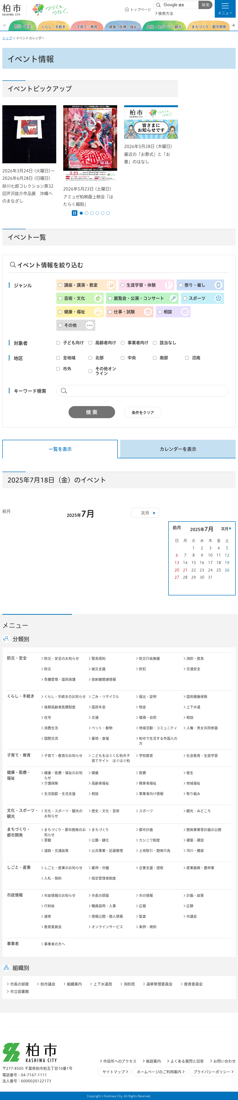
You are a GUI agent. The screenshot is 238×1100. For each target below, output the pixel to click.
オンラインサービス (107, 927)
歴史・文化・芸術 (105, 811)
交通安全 (193, 669)
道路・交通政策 (56, 850)
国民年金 (99, 707)
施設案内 (153, 1061)
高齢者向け (105, 343)
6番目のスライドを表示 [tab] (108, 213)
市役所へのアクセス (119, 1061)
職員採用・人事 (104, 906)
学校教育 (146, 755)
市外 (67, 369)
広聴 (189, 906)
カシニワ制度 (149, 840)
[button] (225, 9)
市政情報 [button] (15, 895)
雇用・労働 (100, 868)
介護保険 (51, 783)
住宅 (47, 717)
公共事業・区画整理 (107, 850)
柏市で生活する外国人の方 (158, 741)
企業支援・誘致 (151, 868)
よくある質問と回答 (187, 1061)
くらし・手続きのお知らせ (65, 696)
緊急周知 (99, 658)
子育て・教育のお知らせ (63, 755)
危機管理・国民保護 (60, 679)
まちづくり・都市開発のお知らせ (65, 832)
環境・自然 (147, 717)
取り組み (193, 793)
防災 (47, 669)
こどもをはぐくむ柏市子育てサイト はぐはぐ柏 (111, 758)
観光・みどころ (198, 811)
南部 (164, 358)
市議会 (191, 916)
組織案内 (74, 984)
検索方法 (165, 13)
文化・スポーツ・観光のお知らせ (63, 813)
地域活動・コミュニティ (158, 728)
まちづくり (100, 829)
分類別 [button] (21, 639)
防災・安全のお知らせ (61, 658)
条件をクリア (143, 412)
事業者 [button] (13, 944)
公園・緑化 (100, 840)
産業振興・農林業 (200, 868)
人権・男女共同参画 (202, 728)
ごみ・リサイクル (105, 696)
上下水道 (193, 707)
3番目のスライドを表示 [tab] (92, 213)
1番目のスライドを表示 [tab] (81, 213)
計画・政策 (195, 895)
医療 (142, 773)
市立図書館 (19, 991)
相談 (168, 312)
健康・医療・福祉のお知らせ (63, 775)
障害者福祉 (147, 783)
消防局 (129, 984)
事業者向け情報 (151, 793)
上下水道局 (102, 984)
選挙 (47, 916)
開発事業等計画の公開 (203, 829)
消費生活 (51, 728)
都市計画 (146, 829)
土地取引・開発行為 (154, 850)
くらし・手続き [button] (20, 696)
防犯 (142, 669)
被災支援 (99, 669)
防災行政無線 (149, 658)
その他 (70, 325)
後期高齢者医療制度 (60, 707)
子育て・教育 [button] (19, 755)
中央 (132, 358)
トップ (7, 38)
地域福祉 (193, 783)
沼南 (196, 358)
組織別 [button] (21, 968)
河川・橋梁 (195, 850)
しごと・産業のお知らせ (63, 868)
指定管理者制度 (104, 878)
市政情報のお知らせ (60, 895)
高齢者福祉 (100, 783)
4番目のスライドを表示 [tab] (97, 213)
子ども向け (73, 343)
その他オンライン (105, 371)
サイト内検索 (158, 5)
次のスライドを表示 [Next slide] (233, 25)
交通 (95, 717)
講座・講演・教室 (81, 285)
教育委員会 (53, 927)
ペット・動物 (102, 728)
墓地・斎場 (100, 738)
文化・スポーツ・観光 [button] (23, 813)
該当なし (168, 343)
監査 (142, 916)
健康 (95, 773)
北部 (99, 358)
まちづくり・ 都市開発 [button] (18, 832)
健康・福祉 (74, 312)
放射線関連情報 (104, 679)
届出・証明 (147, 696)
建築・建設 (195, 840)
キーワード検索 (30, 391)
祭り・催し (195, 285)
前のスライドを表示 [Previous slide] (5, 25)
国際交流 (51, 738)
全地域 (69, 358)
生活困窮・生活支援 (60, 793)
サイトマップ (113, 1072)
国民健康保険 (196, 696)
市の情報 (146, 895)
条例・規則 (147, 927)
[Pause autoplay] (74, 213)
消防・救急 (195, 658)
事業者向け (138, 343)
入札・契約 (53, 878)
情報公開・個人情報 (107, 916)
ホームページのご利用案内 (159, 1072)
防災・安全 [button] (17, 658)
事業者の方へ (54, 944)
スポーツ (197, 298)
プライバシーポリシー (211, 1072)
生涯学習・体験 (141, 285)
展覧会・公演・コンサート (139, 298)
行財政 (49, 906)
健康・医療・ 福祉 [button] (19, 775)
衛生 (189, 773)
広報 (142, 906)
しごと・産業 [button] (19, 867)
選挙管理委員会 (159, 984)
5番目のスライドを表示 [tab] (102, 213)
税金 (142, 707)
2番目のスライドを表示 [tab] (86, 213)
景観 (47, 840)
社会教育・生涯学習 (202, 755)
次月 (224, 529)
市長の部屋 (100, 895)
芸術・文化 (74, 298)
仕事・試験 (124, 312)
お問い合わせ (224, 1061)
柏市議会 (47, 984)
